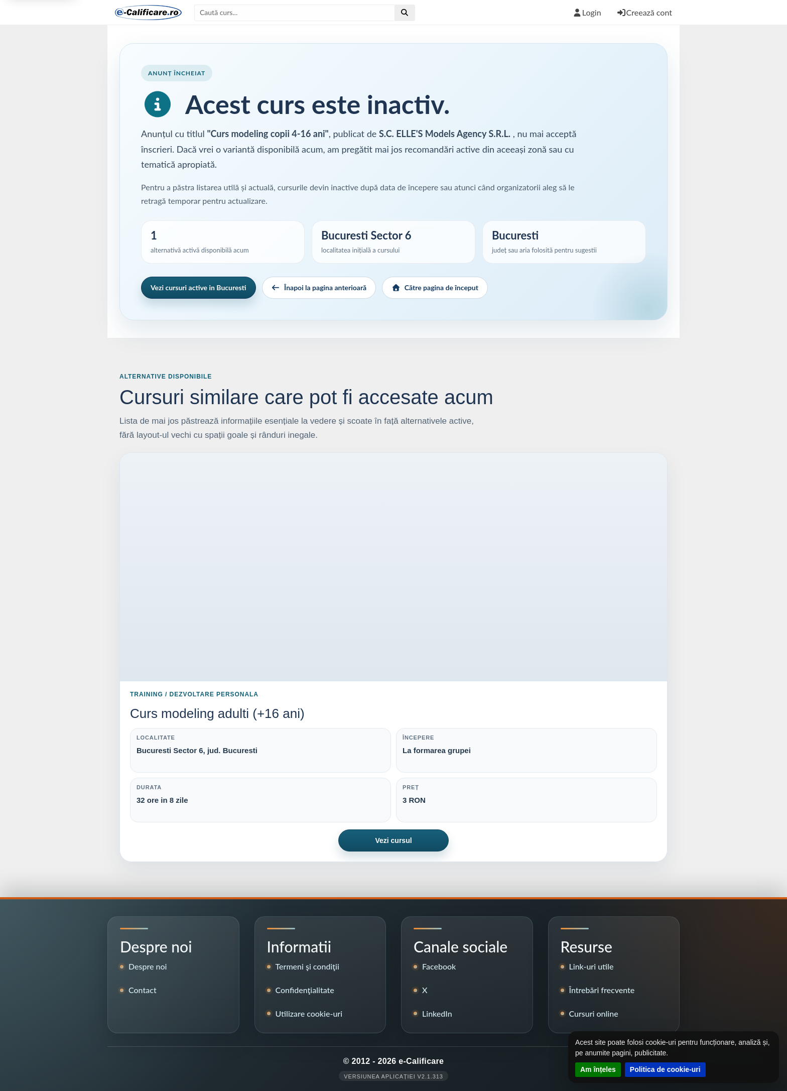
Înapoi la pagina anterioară (319, 287)
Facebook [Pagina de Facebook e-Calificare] (439, 966)
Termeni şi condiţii (307, 966)
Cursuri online (593, 1013)
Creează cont (644, 12)
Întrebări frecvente (602, 990)
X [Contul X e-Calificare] (424, 990)
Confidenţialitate (305, 990)
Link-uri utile (591, 966)
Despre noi (147, 966)
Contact (142, 990)
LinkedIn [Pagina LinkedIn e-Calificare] (437, 1013)
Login (586, 12)
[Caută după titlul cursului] (294, 12)
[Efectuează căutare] (405, 12)
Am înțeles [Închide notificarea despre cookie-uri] (598, 1069)
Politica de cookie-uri (665, 1069)
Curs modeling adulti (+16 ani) (217, 713)
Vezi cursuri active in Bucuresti (198, 287)
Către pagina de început (434, 287)
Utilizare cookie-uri (309, 1013)
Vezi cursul (393, 840)
